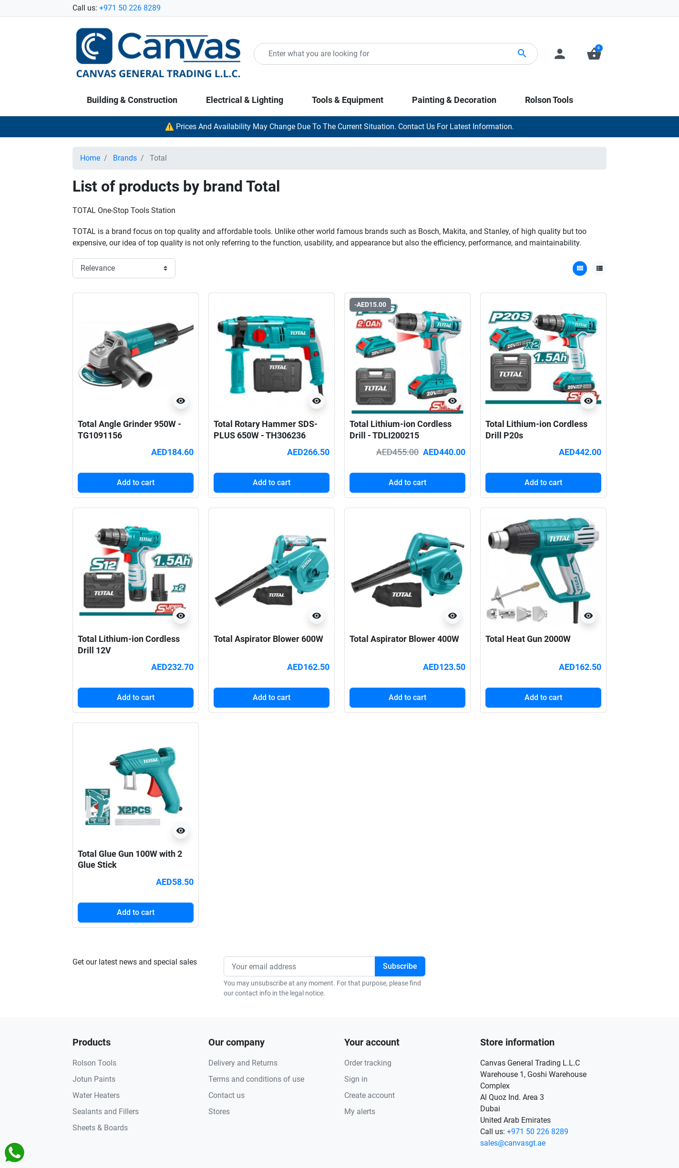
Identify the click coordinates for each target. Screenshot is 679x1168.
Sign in (356, 1079)
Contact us (226, 1095)
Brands (125, 158)
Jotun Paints (93, 1079)
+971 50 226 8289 (130, 7)
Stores (219, 1111)
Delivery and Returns (243, 1062)
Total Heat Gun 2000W (528, 639)
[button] (594, 53)
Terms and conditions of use (256, 1079)
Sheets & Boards (100, 1127)
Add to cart (135, 482)
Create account (369, 1095)
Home (90, 158)
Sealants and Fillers (105, 1111)
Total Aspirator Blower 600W (268, 639)
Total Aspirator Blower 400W (404, 639)
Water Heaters (96, 1095)
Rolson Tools (94, 1062)
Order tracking (367, 1062)
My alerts (359, 1111)
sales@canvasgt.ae (512, 1143)
